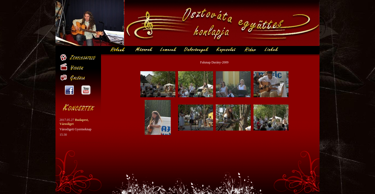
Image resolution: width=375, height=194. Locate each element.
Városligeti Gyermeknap (75, 129)
